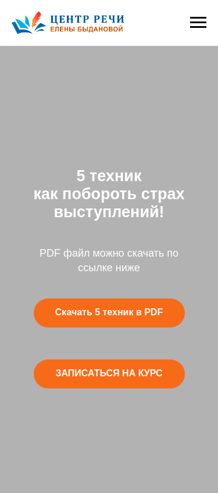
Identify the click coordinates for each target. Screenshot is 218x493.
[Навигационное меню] (198, 22)
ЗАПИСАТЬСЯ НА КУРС (108, 373)
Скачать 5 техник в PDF (109, 312)
